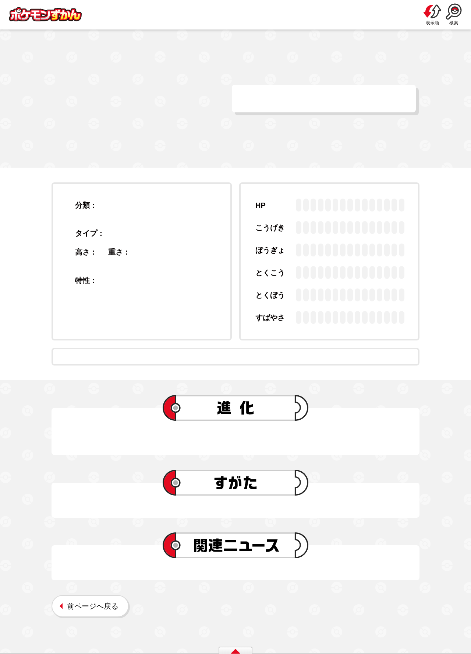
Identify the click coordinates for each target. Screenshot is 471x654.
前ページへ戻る (92, 606)
